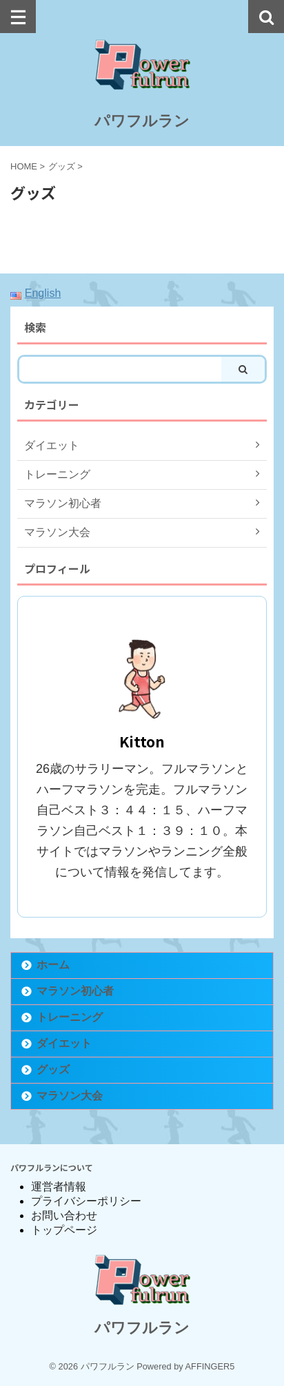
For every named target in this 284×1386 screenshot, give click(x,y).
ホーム (53, 965)
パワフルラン (142, 121)
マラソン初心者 (75, 991)
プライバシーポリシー (86, 1201)
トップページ (64, 1230)
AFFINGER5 (210, 1366)
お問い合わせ (64, 1215)
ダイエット (64, 1043)
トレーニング (70, 1017)
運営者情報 (58, 1186)
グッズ (53, 1069)
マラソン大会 (70, 1095)
